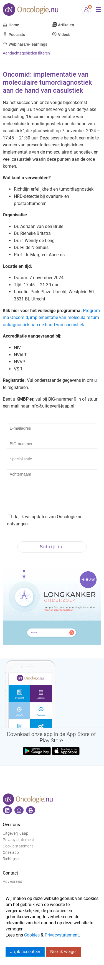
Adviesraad (12, 881)
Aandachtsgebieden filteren (26, 53)
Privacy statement (18, 839)
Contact (10, 873)
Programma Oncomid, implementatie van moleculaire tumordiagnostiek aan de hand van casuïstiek (51, 317)
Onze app (11, 852)
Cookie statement (18, 846)
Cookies (32, 935)
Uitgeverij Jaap (15, 833)
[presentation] (49, 495)
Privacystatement (62, 935)
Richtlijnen (12, 859)
